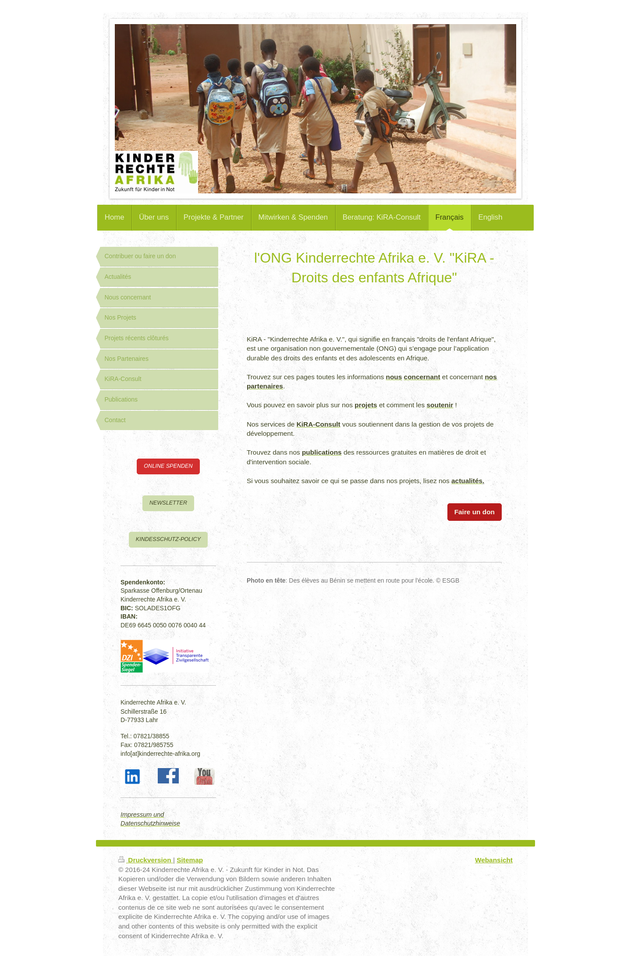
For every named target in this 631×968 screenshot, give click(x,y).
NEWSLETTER (168, 503)
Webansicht (494, 860)
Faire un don (474, 512)
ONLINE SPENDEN (168, 466)
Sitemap (190, 860)
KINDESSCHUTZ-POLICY (168, 539)
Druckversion (145, 860)
